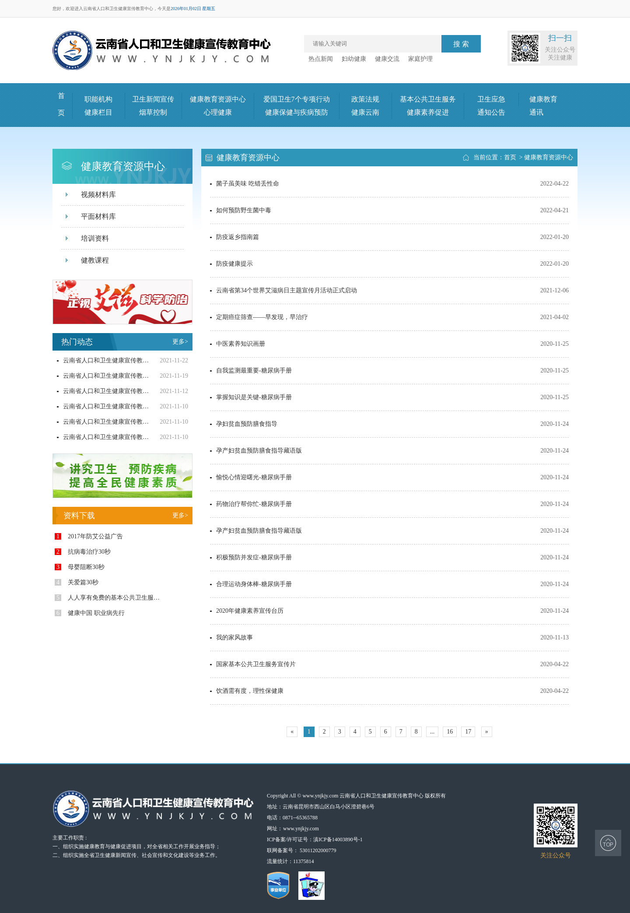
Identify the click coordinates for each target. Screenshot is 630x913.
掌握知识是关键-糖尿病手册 (251, 397)
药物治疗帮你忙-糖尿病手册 (251, 504)
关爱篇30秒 (76, 582)
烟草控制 (153, 112)
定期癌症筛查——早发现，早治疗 (259, 317)
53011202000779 (318, 850)
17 (468, 731)
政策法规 (365, 99)
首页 (510, 157)
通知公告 (491, 112)
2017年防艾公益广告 (89, 536)
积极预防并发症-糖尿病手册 (251, 557)
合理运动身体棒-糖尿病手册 (251, 584)
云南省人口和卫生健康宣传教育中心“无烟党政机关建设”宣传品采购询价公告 (103, 375)
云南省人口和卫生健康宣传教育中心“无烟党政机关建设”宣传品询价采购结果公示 (103, 360)
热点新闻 (320, 59)
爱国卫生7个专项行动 (296, 99)
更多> (180, 341)
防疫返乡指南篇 (234, 237)
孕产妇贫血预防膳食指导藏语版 (256, 450)
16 (450, 731)
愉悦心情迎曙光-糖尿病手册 (251, 477)
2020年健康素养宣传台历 (247, 610)
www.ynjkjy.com (301, 828)
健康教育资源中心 (218, 99)
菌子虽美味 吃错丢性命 (244, 183)
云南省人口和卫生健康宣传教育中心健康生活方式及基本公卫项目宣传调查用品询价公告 (103, 406)
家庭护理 (420, 59)
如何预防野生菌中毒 (240, 210)
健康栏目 (98, 112)
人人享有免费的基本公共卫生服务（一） (110, 597)
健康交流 (387, 59)
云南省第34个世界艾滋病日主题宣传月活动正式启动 (283, 290)
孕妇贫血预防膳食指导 (243, 424)
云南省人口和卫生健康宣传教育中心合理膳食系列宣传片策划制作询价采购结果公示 (103, 437)
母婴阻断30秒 (80, 567)
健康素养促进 (428, 112)
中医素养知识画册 (237, 344)
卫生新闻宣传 (153, 99)
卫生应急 (491, 99)
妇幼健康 (354, 59)
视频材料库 (98, 194)
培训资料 (95, 238)
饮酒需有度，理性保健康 (247, 691)
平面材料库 (98, 216)
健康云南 (365, 112)
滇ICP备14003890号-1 (338, 839)
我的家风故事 (231, 637)
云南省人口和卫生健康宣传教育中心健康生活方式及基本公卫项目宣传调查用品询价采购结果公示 (103, 391)
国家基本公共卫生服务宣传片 (253, 664)
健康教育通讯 (543, 105)
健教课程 (95, 260)
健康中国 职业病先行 (90, 613)
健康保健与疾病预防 (296, 112)
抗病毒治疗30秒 (83, 551)
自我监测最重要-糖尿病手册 (251, 370)
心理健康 (218, 112)
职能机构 (98, 99)
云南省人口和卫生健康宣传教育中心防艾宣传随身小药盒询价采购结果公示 (103, 421)
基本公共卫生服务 (428, 99)
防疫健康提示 (231, 263)
